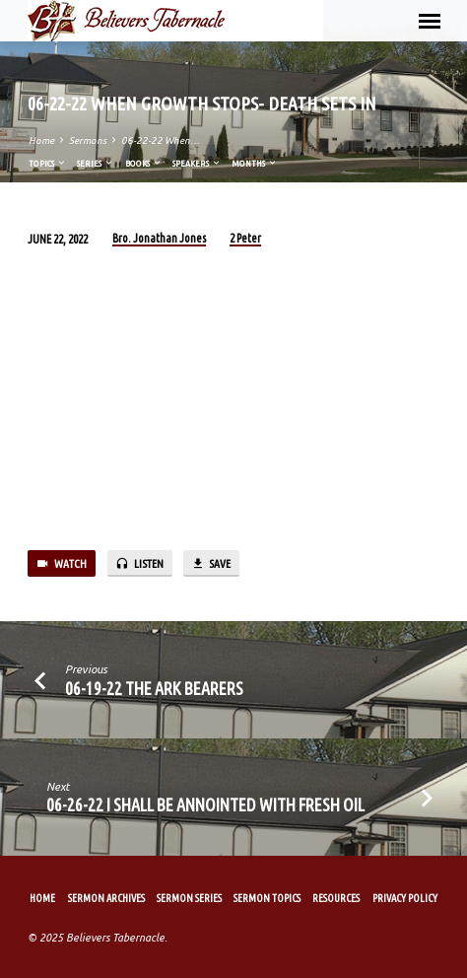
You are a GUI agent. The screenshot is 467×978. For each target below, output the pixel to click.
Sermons (87, 140)
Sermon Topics (267, 898)
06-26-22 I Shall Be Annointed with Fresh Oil (205, 804)
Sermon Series (189, 898)
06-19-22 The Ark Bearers (154, 688)
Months (255, 163)
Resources (336, 898)
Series (95, 163)
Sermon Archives (106, 898)
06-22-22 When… (160, 140)
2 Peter (245, 238)
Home (41, 140)
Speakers (197, 163)
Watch (61, 564)
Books (144, 163)
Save (211, 564)
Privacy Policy (404, 898)
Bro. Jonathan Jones (159, 238)
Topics (48, 163)
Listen (139, 564)
